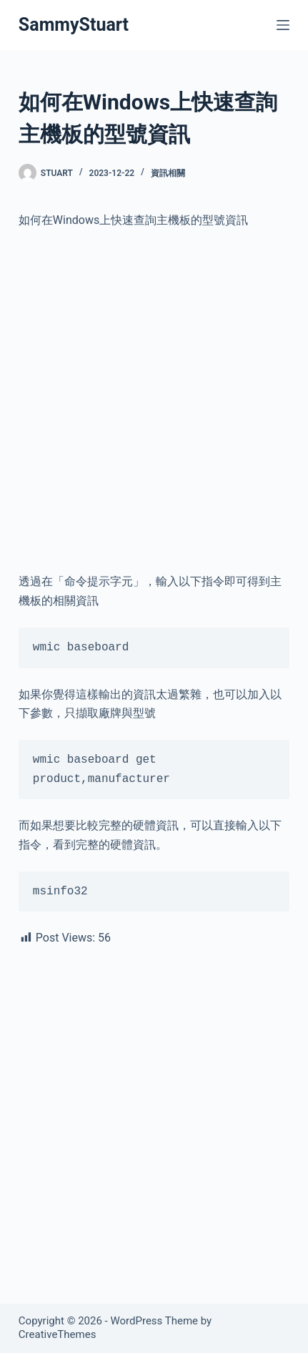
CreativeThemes (57, 1334)
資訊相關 (168, 173)
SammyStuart (74, 24)
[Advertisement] (154, 401)
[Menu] (283, 25)
